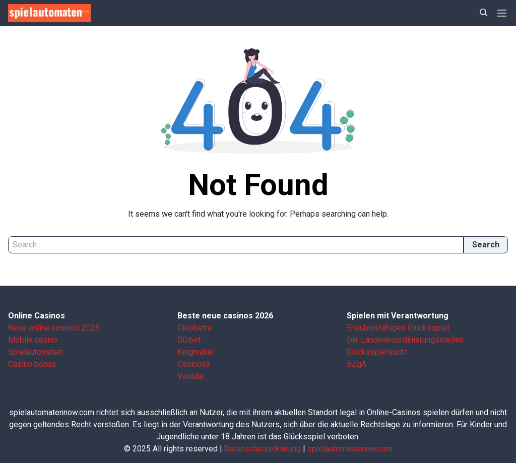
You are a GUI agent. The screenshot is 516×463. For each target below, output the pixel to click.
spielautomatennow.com (350, 448)
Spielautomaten (35, 352)
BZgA (356, 364)
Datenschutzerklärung (262, 448)
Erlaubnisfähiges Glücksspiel (398, 328)
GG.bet (189, 340)
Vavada (190, 376)
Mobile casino (33, 340)
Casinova (193, 364)
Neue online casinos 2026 (54, 328)
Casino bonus (32, 364)
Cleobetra (194, 328)
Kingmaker (196, 352)
